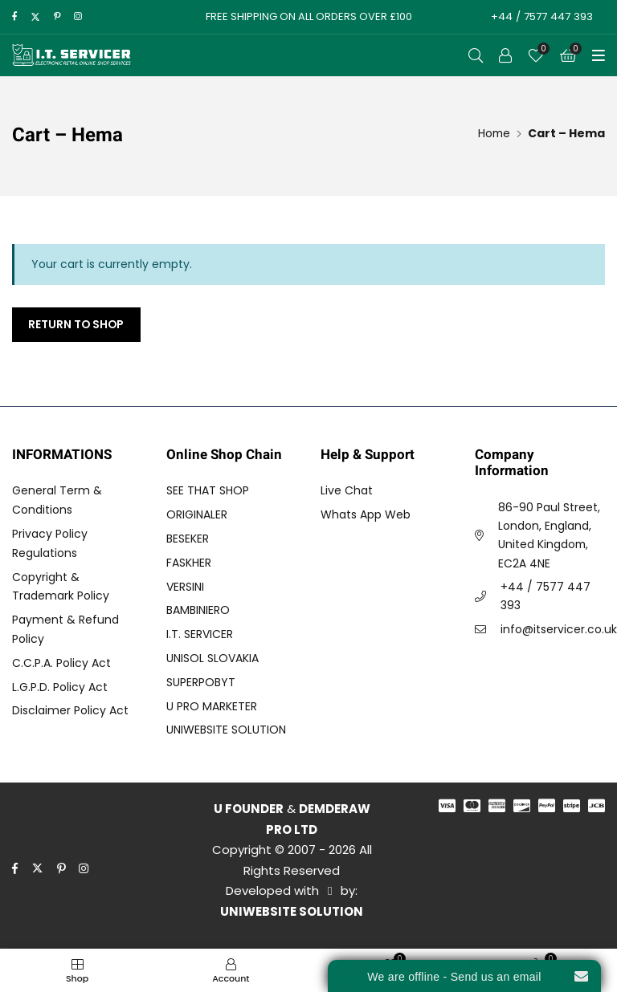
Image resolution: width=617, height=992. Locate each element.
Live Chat (347, 491)
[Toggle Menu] (598, 55)
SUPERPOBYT (200, 682)
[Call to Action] (505, 55)
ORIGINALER (196, 515)
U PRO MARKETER (211, 706)
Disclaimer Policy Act (70, 711)
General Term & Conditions (57, 500)
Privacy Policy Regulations (50, 543)
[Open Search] (475, 55)
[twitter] (35, 17)
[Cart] (568, 55)
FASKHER (188, 563)
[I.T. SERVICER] (72, 55)
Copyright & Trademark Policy (60, 586)
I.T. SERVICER (199, 635)
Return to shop (77, 324)
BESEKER (187, 539)
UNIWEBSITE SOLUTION (226, 730)
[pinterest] (57, 17)
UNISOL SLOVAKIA (212, 658)
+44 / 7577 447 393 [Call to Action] (540, 16)
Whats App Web (366, 515)
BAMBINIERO (198, 611)
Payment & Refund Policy (65, 630)
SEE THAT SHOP (207, 491)
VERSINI (185, 587)
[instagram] (78, 17)
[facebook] (14, 17)
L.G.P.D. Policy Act (60, 687)
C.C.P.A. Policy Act (61, 663)
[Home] (493, 133)
